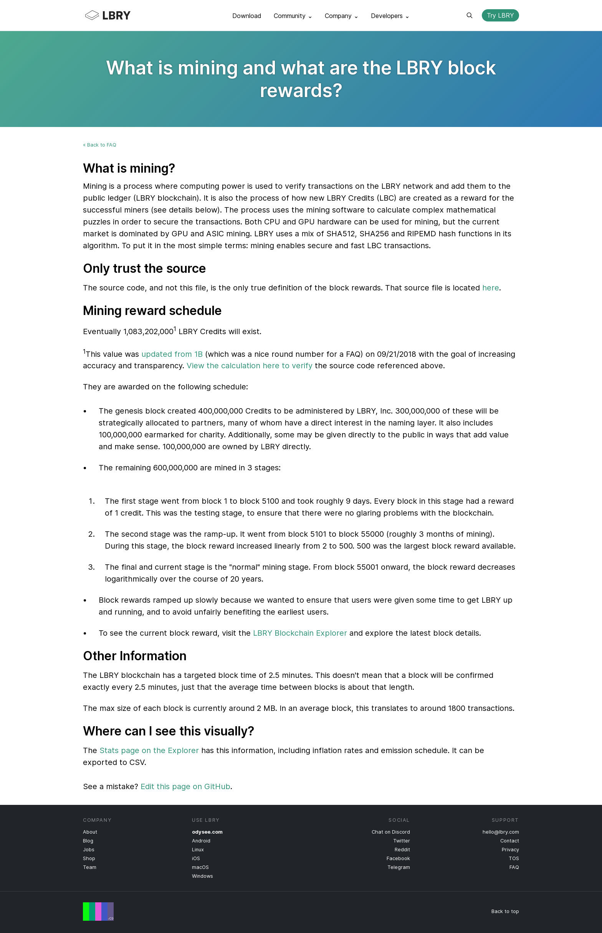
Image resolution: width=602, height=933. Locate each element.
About (90, 832)
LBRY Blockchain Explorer (300, 633)
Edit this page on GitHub (185, 786)
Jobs (88, 849)
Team (89, 867)
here (490, 287)
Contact (509, 841)
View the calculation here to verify (250, 365)
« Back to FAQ (99, 145)
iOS (196, 858)
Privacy (510, 849)
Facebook (398, 858)
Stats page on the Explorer (149, 750)
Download (246, 16)
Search (469, 15)
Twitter (401, 841)
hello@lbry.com (501, 832)
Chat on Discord (391, 832)
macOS (200, 867)
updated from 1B (172, 353)
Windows (202, 876)
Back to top (505, 911)
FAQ (514, 867)
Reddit (402, 849)
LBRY (123, 15)
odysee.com (207, 832)
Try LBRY (500, 15)
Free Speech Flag (98, 911)
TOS (514, 858)
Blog (88, 841)
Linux (198, 849)
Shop (89, 858)
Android (201, 841)
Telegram (398, 867)
